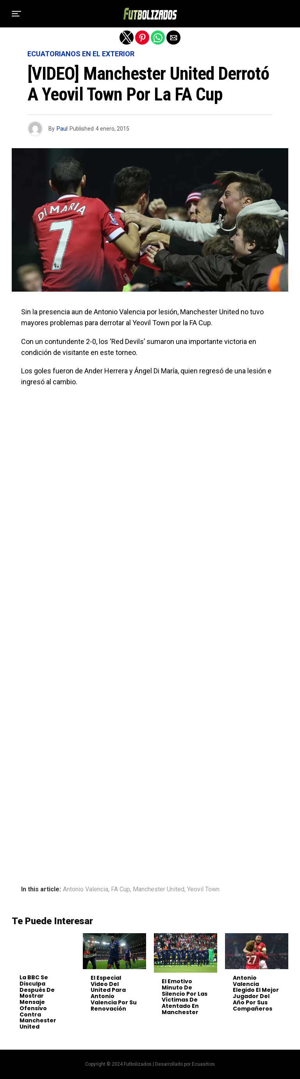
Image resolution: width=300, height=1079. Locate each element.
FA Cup (120, 889)
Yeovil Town (203, 889)
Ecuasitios (203, 1064)
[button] (16, 13)
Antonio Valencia (85, 889)
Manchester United (158, 889)
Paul (62, 128)
